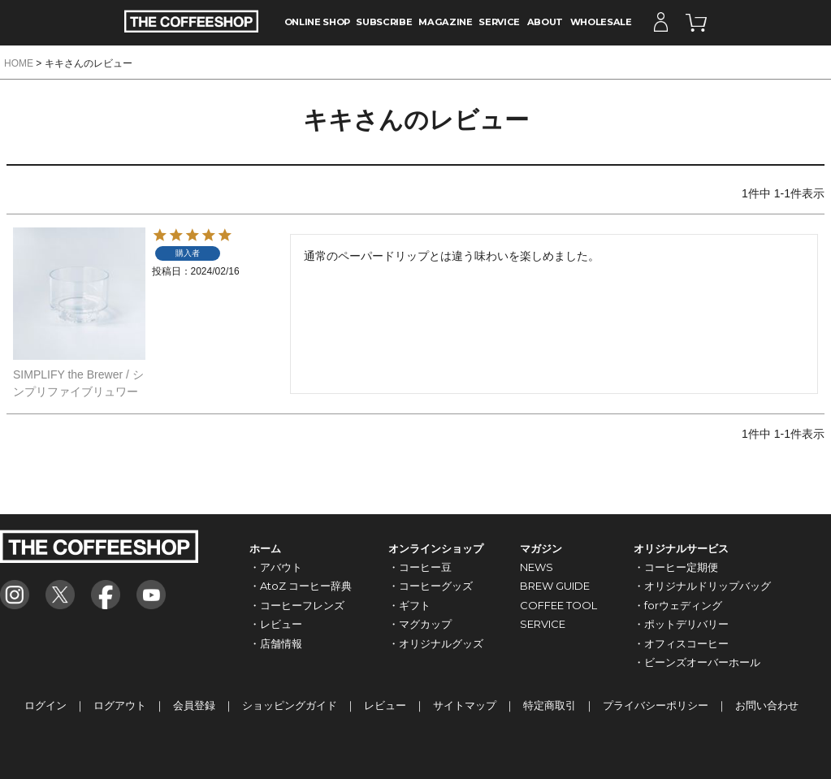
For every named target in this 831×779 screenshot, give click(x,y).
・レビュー (275, 623)
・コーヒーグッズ (430, 585)
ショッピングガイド (289, 705)
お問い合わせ (767, 705)
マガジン (541, 548)
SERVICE (499, 22)
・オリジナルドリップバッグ (702, 585)
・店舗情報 (275, 643)
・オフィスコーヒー (681, 643)
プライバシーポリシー (655, 705)
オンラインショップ (435, 548)
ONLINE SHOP (317, 22)
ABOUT (545, 22)
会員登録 (194, 705)
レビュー (385, 705)
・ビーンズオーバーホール (697, 662)
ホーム (265, 548)
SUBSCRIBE (384, 22)
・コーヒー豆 (420, 566)
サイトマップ (464, 705)
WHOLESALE (601, 22)
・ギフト (409, 605)
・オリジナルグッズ (435, 643)
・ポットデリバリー (681, 623)
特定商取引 (549, 705)
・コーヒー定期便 (676, 566)
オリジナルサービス (681, 548)
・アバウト (275, 566)
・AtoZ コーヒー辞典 (300, 585)
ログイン (45, 705)
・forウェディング (678, 605)
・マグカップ (420, 623)
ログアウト (119, 705)
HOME (18, 63)
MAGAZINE (445, 22)
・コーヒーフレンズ (296, 605)
